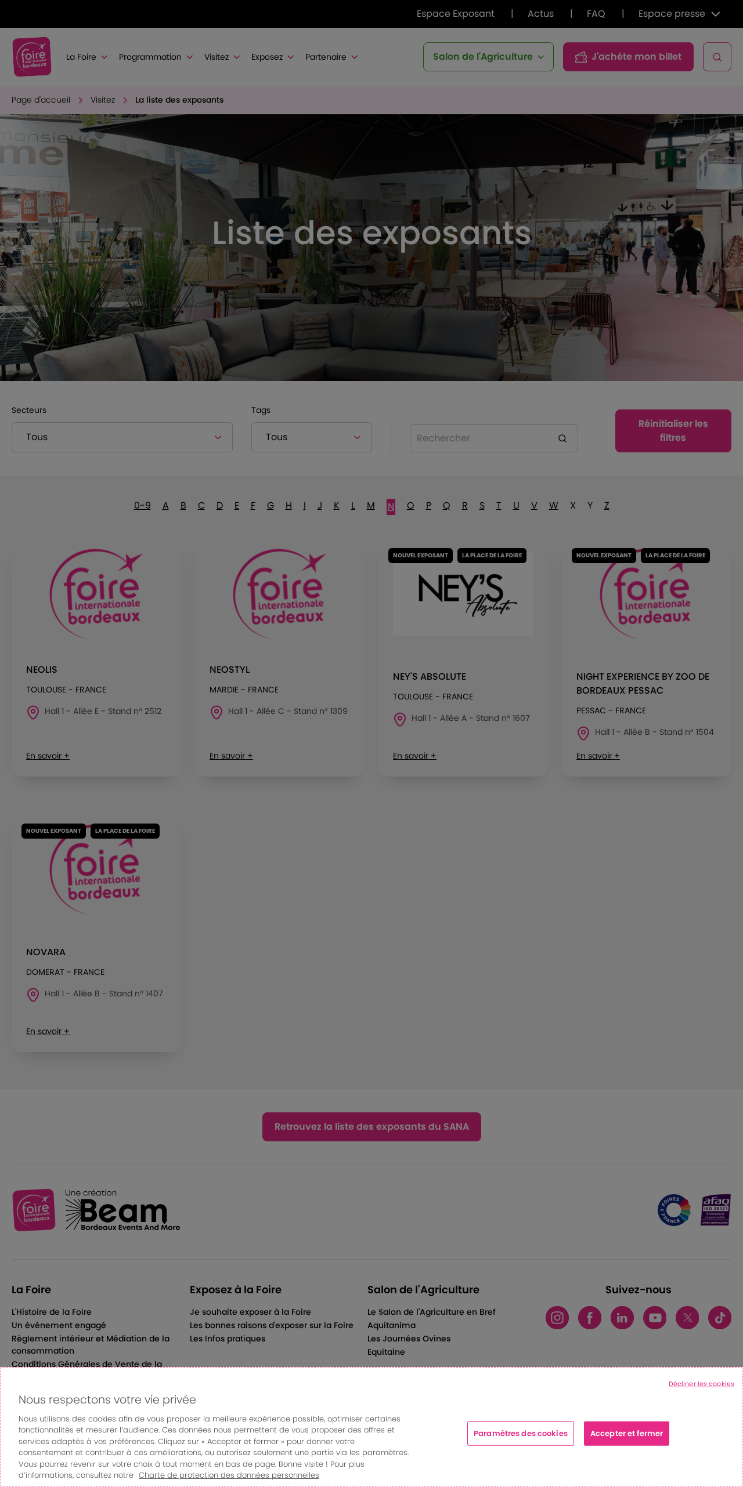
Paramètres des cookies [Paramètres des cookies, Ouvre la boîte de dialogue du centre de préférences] (521, 1433)
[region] (371, 1427)
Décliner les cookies (701, 1383)
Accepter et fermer (626, 1433)
